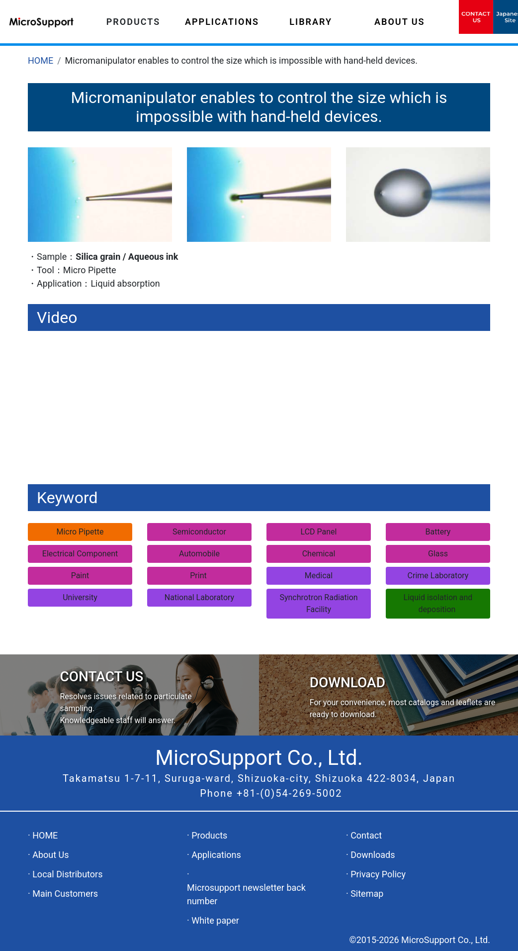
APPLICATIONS (222, 21)
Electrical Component (80, 553)
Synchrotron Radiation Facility (318, 603)
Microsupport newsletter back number (246, 894)
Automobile (199, 553)
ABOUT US (399, 21)
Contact (366, 835)
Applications (216, 854)
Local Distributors (67, 874)
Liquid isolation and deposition (438, 603)
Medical (319, 575)
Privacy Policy (378, 874)
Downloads (372, 854)
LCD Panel (319, 531)
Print (199, 575)
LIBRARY (310, 21)
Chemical (319, 553)
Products (209, 835)
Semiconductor (199, 531)
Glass (438, 553)
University (80, 597)
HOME (40, 60)
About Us (50, 854)
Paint (80, 575)
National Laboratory (199, 597)
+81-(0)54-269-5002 (290, 793)
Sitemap (366, 893)
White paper (215, 920)
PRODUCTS (133, 21)
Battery (438, 531)
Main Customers (65, 893)
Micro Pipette (80, 531)
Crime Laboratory (438, 575)
